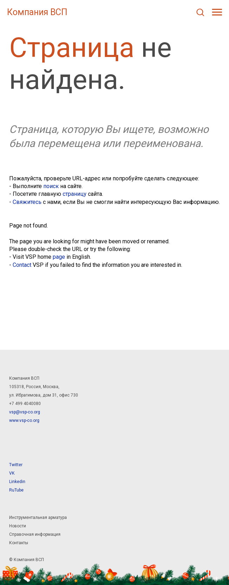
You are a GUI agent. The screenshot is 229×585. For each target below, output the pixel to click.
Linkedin (17, 481)
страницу (75, 194)
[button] (200, 12)
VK (11, 473)
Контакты (18, 542)
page (59, 256)
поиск (51, 186)
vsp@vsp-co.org (24, 412)
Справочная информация (35, 534)
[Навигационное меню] (217, 12)
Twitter (16, 464)
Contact (22, 265)
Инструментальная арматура (38, 517)
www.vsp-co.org (24, 420)
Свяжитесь (27, 202)
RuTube (16, 490)
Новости (17, 525)
